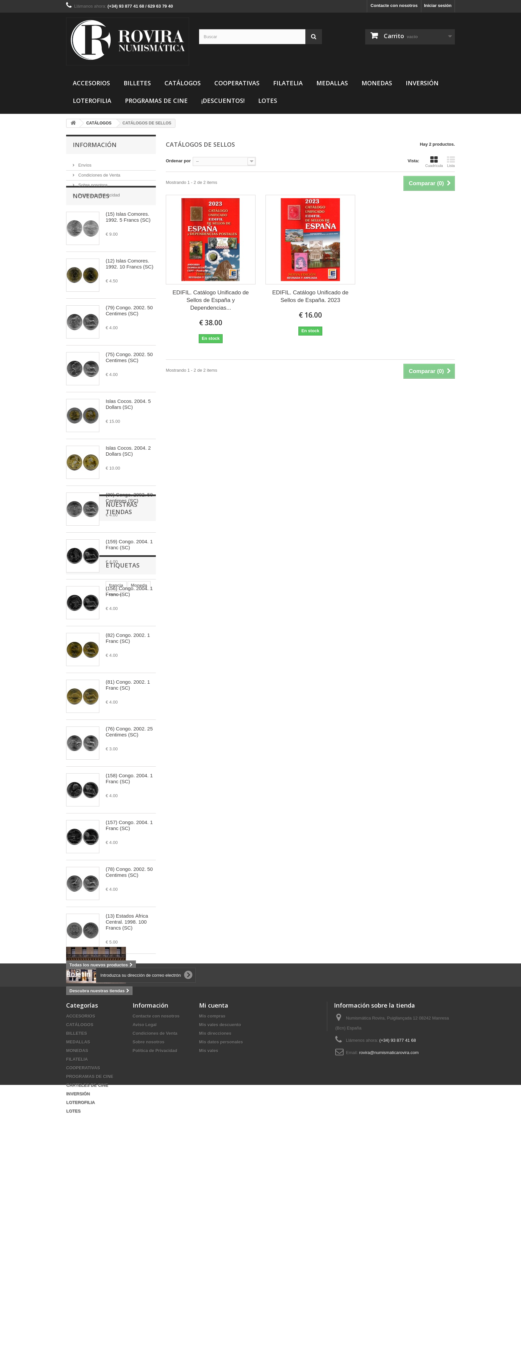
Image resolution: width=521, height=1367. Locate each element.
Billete (121, 1115)
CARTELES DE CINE (87, 1299)
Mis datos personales (221, 1255)
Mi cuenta (213, 1219)
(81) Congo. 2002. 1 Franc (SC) (128, 706)
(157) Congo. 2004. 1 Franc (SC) (129, 847)
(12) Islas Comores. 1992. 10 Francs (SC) (129, 285)
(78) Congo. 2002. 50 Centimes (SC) (129, 893)
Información (95, 145)
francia (76, 1115)
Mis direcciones (215, 1247)
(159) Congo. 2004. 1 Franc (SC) (129, 566)
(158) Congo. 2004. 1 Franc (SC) (129, 800)
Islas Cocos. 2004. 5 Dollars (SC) (128, 425)
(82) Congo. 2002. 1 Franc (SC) (128, 659)
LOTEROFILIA (92, 101)
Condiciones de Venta (98, 172)
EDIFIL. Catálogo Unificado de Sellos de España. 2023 (310, 296)
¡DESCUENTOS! (223, 101)
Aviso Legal (144, 1238)
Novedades (91, 217)
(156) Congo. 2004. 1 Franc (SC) (129, 613)
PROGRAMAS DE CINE (156, 101)
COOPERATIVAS (237, 83)
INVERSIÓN (422, 83)
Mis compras (212, 1230)
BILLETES (137, 83)
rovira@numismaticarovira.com (389, 1266)
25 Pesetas (80, 1135)
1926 (130, 1125)
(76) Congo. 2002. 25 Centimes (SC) (129, 753)
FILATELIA (288, 83)
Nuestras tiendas (102, 1011)
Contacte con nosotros (394, 5)
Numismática (82, 1125)
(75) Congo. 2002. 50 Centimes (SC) (129, 379)
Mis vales (208, 1264)
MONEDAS (377, 83)
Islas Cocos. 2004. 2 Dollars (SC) (128, 472)
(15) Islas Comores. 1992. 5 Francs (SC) (128, 238)
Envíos (84, 162)
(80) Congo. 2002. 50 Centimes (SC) (129, 519)
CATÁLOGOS (182, 83)
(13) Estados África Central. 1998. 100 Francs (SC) (127, 943)
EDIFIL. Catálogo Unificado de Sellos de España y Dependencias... (210, 300)
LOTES (267, 101)
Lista (451, 162)
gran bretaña (82, 1145)
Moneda (99, 1115)
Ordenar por (178, 160)
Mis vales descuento (220, 1238)
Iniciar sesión (438, 5)
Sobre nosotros (92, 182)
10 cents (112, 1145)
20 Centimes (112, 1135)
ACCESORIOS (91, 83)
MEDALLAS (332, 83)
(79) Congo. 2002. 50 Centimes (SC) (129, 332)
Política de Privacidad (98, 192)
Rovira (110, 1125)
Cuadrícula (434, 162)
